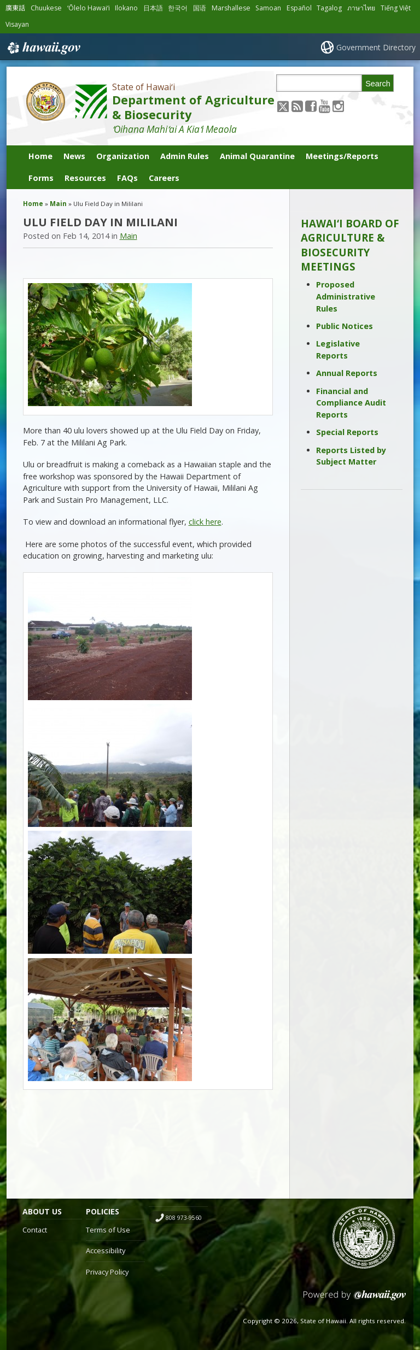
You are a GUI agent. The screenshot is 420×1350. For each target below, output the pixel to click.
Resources (85, 178)
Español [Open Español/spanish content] (299, 8)
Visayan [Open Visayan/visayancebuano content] (17, 24)
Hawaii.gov (43, 48)
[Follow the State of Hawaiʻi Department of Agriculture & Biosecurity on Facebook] (311, 106)
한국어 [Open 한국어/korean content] (178, 8)
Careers (164, 178)
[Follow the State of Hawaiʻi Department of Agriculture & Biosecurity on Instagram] (338, 106)
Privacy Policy (107, 1272)
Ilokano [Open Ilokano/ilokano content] (126, 8)
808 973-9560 (184, 1218)
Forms (41, 178)
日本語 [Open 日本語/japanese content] (153, 8)
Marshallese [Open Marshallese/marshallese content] (231, 8)
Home (40, 156)
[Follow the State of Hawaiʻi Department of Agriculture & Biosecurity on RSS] (297, 106)
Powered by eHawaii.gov (355, 1299)
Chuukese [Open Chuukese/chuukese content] (46, 8)
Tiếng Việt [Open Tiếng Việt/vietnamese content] (396, 8)
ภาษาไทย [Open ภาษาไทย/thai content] (361, 8)
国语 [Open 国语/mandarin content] (199, 8)
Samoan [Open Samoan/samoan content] (268, 8)
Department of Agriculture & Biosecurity (193, 107)
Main (58, 203)
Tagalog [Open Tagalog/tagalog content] (329, 8)
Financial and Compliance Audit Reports (351, 403)
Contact (34, 1230)
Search (377, 83)
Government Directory (376, 47)
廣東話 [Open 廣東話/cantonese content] (15, 8)
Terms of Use (108, 1230)
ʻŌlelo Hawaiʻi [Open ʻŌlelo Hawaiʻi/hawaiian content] (88, 8)
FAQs (127, 178)
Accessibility (105, 1250)
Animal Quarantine (257, 156)
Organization (122, 156)
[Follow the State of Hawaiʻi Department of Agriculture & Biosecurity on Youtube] (324, 106)
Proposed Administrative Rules (345, 296)
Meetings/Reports (342, 156)
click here (205, 521)
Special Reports (347, 432)
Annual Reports (346, 373)
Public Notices (344, 326)
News (74, 156)
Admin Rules (184, 156)
